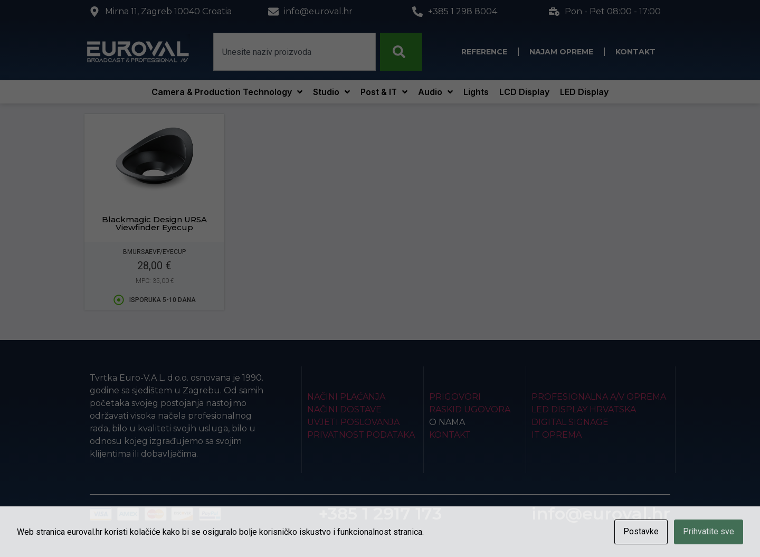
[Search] (401, 52)
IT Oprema (556, 435)
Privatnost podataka (361, 435)
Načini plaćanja (346, 397)
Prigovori (455, 397)
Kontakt (635, 51)
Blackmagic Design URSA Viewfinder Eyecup (154, 223)
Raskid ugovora (469, 409)
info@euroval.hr (600, 513)
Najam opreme (561, 51)
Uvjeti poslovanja (353, 422)
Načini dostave (344, 409)
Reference (484, 51)
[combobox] (294, 52)
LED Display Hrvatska (583, 409)
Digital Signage (570, 422)
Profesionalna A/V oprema (598, 397)
